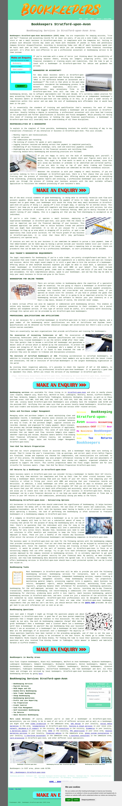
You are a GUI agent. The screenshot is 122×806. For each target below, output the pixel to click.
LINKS (86, 19)
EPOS (50, 731)
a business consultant (79, 736)
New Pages (18, 789)
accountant (79, 112)
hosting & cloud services (80, 726)
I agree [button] (68, 799)
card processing (17, 738)
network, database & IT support (24, 728)
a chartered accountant (35, 736)
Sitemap (11, 789)
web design (76, 724)
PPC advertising (77, 731)
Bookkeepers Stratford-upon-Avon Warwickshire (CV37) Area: (37, 36)
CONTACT (99, 19)
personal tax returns (56, 588)
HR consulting (62, 728)
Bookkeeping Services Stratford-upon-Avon (38, 678)
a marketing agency (18, 731)
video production (38, 724)
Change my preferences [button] (88, 799)
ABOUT (92, 19)
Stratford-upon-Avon (77, 392)
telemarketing (38, 726)
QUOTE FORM (90, 603)
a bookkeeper (51, 63)
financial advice (53, 733)
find (17, 662)
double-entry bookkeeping (35, 591)
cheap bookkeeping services (78, 579)
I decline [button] (76, 799)
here (40, 674)
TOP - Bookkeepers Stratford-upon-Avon (27, 772)
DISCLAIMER (107, 19)
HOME (80, 19)
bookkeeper (86, 669)
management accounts (52, 579)
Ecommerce (90, 728)
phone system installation (97, 733)
